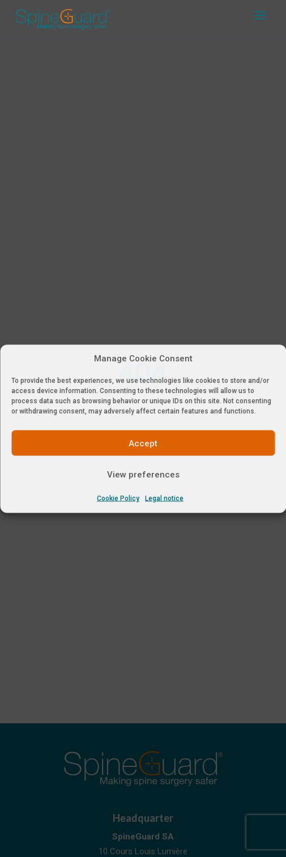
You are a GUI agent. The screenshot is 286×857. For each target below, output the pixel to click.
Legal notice (164, 498)
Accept (143, 443)
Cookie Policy (118, 498)
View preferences (143, 474)
